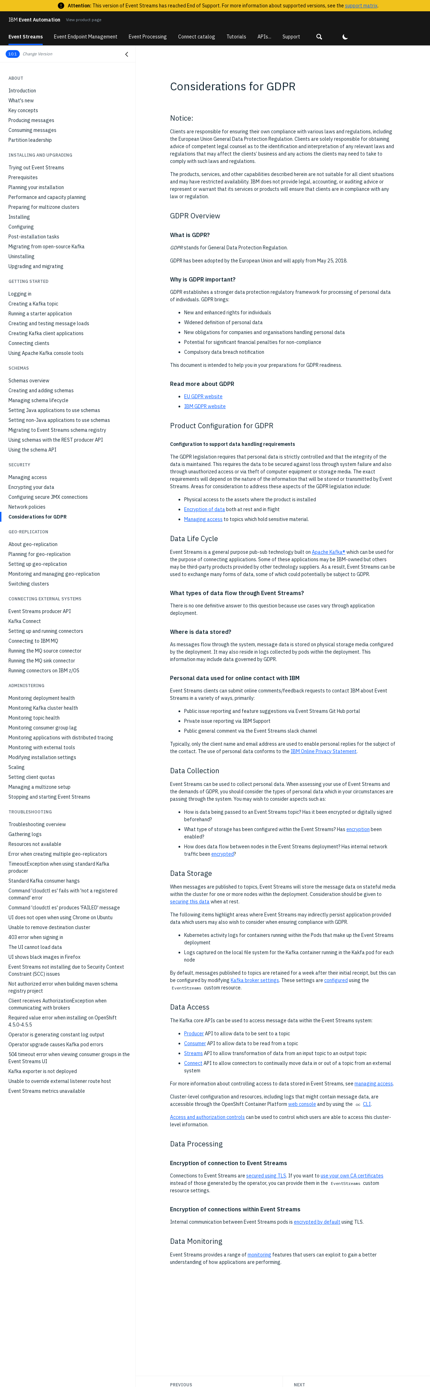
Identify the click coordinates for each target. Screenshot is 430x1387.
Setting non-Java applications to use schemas (59, 420)
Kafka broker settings (255, 980)
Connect (193, 1063)
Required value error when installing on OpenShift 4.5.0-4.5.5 (62, 1021)
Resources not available (34, 844)
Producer (194, 1033)
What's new (21, 100)
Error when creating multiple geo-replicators (57, 854)
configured (336, 980)
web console (302, 1104)
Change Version (37, 53)
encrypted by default (317, 1222)
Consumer (195, 1043)
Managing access (27, 477)
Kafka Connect (24, 621)
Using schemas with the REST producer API (55, 440)
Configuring (21, 227)
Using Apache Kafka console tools (46, 353)
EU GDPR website (203, 396)
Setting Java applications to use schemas (54, 410)
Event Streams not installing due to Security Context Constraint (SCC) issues (66, 970)
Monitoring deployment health (41, 698)
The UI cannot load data (35, 947)
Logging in (19, 294)
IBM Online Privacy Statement (324, 751)
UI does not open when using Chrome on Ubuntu (60, 917)
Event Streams (25, 37)
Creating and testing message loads (48, 323)
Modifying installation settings (42, 757)
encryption (358, 829)
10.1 (12, 53)
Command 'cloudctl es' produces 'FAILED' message (64, 907)
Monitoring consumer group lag (42, 728)
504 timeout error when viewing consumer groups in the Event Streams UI (69, 1058)
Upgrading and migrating (35, 266)
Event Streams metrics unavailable (46, 1091)
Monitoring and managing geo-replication (54, 574)
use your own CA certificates (352, 1176)
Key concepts (23, 110)
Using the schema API (32, 450)
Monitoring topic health (34, 718)
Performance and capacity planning (47, 197)
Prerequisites (23, 177)
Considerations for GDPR (37, 517)
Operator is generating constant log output (56, 1034)
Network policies (27, 507)
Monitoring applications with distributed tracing (60, 737)
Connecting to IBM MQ (33, 641)
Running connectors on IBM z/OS (43, 670)
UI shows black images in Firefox (44, 957)
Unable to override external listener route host (59, 1081)
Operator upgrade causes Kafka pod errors (55, 1044)
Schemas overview (28, 380)
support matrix (361, 5)
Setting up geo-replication (37, 564)
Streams (193, 1053)
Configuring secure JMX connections (48, 497)
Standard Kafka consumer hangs (44, 881)
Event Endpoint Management (85, 37)
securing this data (190, 901)
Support (291, 37)
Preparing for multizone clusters (43, 207)
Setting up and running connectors (45, 631)
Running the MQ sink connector (41, 661)
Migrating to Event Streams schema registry (57, 430)
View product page (83, 19)
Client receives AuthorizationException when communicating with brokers (57, 1004)
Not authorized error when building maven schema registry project (63, 987)
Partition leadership (30, 140)
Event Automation (34, 20)
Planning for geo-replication (39, 554)
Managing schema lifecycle (38, 400)
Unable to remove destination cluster (49, 927)
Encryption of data (204, 509)
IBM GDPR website (205, 406)
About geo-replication (32, 544)
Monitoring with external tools (41, 747)
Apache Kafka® (328, 552)
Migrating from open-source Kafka (46, 246)
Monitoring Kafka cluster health (43, 708)
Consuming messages (32, 130)
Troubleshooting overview (37, 824)
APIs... (264, 37)
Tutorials (236, 37)
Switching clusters (28, 584)
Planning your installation (36, 187)
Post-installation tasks (33, 237)
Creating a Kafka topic (33, 304)
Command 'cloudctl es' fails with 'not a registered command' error (62, 894)
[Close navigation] (126, 54)
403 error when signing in (35, 937)
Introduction (22, 90)
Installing (19, 217)
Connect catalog (196, 37)
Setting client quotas (31, 777)
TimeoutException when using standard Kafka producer (58, 867)
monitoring (259, 1255)
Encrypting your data (31, 487)
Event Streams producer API (39, 611)
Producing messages (31, 120)
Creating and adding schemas (41, 390)
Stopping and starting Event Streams (49, 797)
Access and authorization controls (207, 1117)
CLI (367, 1104)
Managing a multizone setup (39, 787)
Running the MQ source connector (44, 651)
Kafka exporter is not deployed (42, 1071)
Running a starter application (40, 313)
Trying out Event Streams (36, 167)
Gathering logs (25, 834)
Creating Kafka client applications (46, 333)
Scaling (16, 767)
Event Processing (148, 37)
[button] (319, 37)
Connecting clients (28, 343)
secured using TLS (266, 1176)
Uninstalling (21, 256)
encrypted (222, 854)
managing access (374, 1083)
